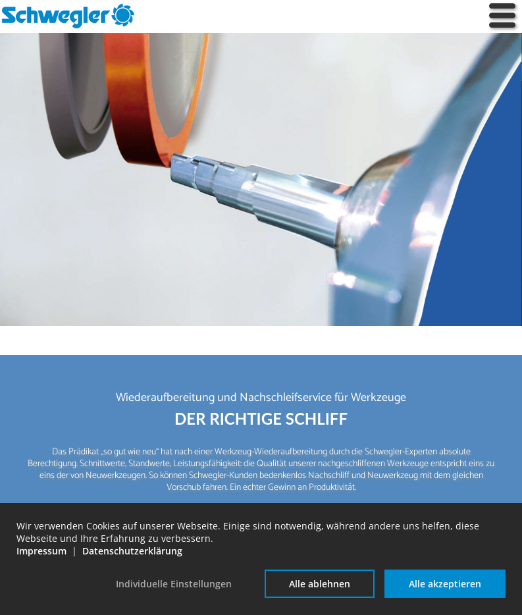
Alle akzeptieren (445, 583)
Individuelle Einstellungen (174, 583)
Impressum (41, 551)
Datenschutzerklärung (132, 551)
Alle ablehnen (319, 583)
